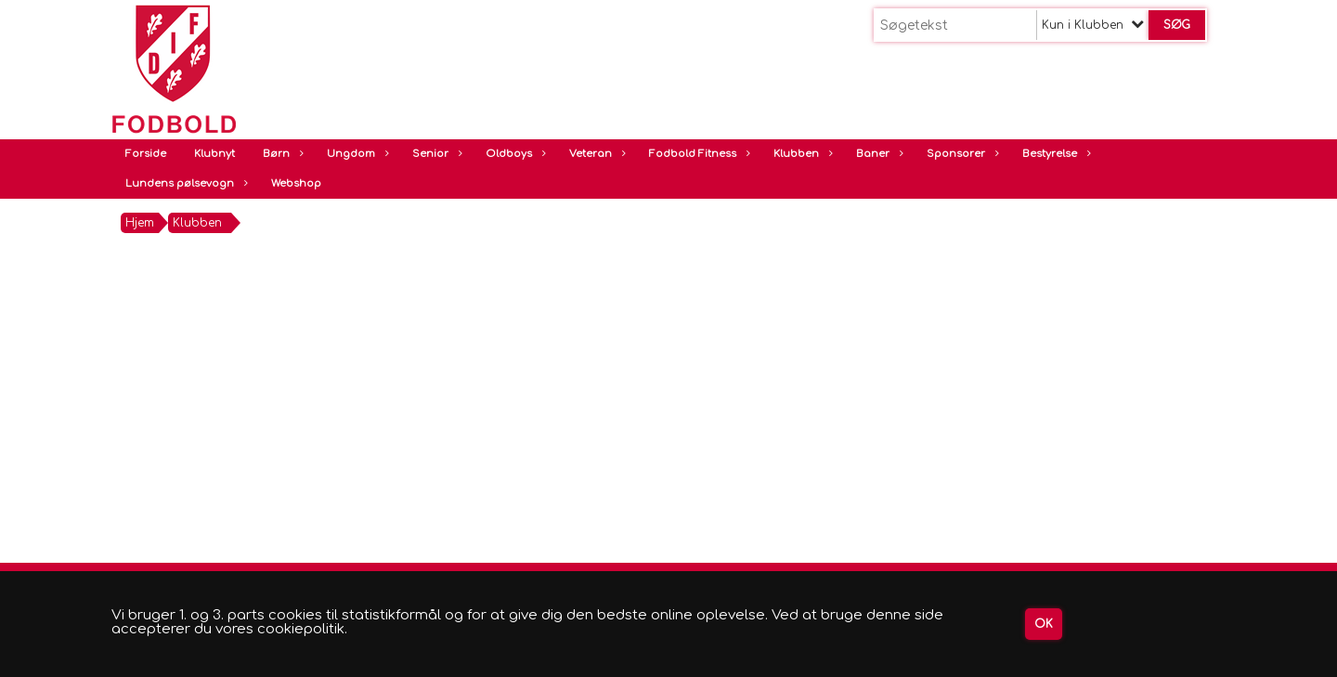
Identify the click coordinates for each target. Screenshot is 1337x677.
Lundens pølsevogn (184, 183)
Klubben (800, 154)
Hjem (139, 222)
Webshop (296, 183)
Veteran (595, 154)
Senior (435, 154)
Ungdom (355, 154)
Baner (877, 154)
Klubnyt (214, 154)
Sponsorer (960, 154)
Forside (145, 154)
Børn (281, 154)
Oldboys (513, 154)
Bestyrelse (1054, 154)
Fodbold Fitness (697, 154)
